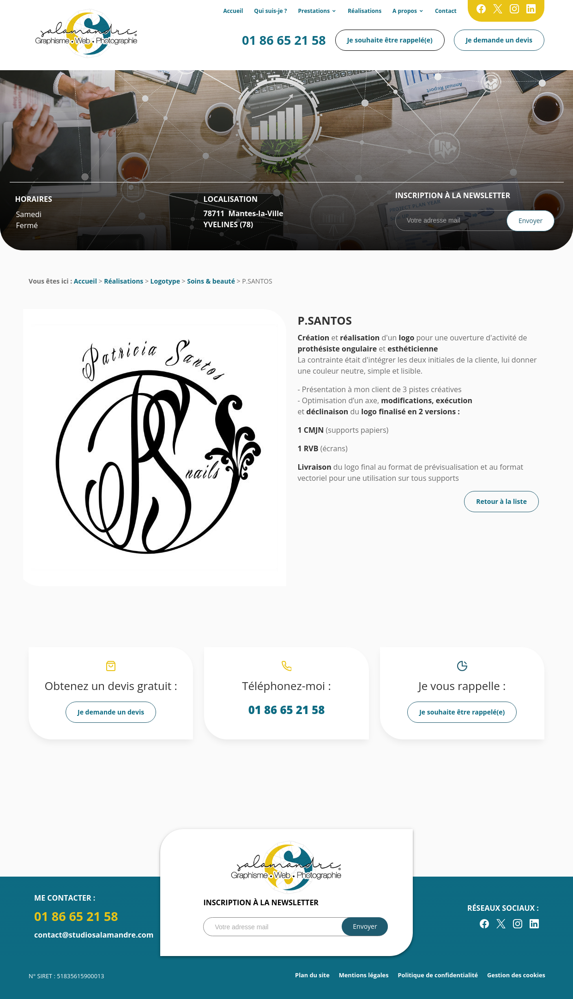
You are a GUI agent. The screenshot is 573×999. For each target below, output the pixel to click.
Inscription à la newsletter (452, 195)
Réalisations (364, 11)
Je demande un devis (499, 40)
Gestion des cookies (516, 975)
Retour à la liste (501, 501)
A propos (404, 11)
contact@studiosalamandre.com (93, 935)
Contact (446, 11)
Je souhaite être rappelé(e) (390, 40)
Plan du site (312, 975)
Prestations (314, 11)
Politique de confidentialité (438, 975)
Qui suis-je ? (270, 11)
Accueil (233, 11)
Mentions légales (364, 975)
